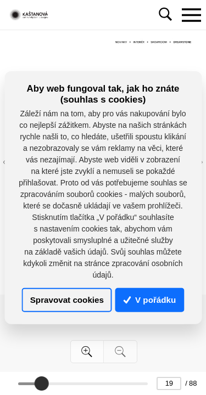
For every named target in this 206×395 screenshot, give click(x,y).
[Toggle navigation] (191, 15)
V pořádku (150, 299)
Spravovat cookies (67, 299)
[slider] (42, 383)
